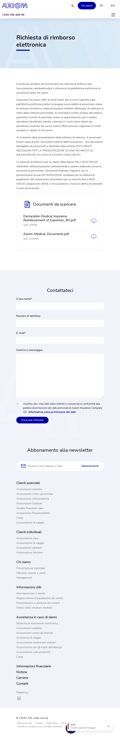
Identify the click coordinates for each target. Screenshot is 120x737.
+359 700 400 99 (13, 15)
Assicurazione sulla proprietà (33, 652)
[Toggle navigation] (113, 14)
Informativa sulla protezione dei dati (52, 412)
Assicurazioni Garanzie (29, 503)
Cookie (39, 723)
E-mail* (21, 333)
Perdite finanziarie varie (30, 508)
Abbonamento (90, 466)
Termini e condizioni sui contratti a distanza (39, 726)
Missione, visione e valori (30, 573)
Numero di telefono (28, 316)
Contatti (22, 683)
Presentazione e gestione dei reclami (38, 603)
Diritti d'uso (52, 723)
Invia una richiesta (32, 420)
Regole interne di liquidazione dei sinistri (39, 598)
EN (113, 5)
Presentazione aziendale (30, 568)
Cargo (19, 518)
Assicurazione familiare (29, 552)
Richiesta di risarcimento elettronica (37, 623)
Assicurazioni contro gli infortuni (34, 494)
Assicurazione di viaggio (30, 522)
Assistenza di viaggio (28, 638)
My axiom (87, 5)
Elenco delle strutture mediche (34, 608)
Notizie (21, 672)
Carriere (22, 678)
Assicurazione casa (27, 538)
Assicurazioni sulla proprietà (32, 499)
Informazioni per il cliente (30, 593)
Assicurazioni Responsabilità (33, 513)
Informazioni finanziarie (33, 666)
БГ (101, 5)
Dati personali (24, 723)
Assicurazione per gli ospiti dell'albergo (39, 647)
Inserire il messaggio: (29, 350)
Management (24, 578)
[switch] (19, 403)
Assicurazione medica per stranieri (36, 642)
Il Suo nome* (24, 299)
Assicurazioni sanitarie (29, 489)
